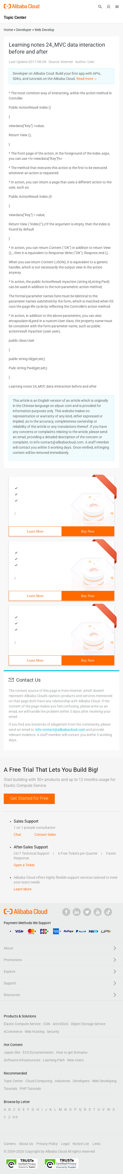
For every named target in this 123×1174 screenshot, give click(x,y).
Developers (81, 1081)
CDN (46, 1024)
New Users (75, 1060)
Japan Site (12, 1052)
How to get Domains (71, 1052)
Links (96, 1144)
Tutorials (10, 1089)
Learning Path (54, 1060)
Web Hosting (34, 1032)
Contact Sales (45, 835)
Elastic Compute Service (22, 1024)
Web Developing (104, 1081)
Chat (17, 835)
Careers (10, 1144)
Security (53, 1032)
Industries (62, 1081)
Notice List (81, 1144)
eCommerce (13, 1032)
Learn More (35, 531)
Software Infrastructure (22, 1060)
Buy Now (87, 531)
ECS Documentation (38, 1052)
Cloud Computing (38, 1081)
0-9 (15, 1117)
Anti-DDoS (60, 1024)
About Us (26, 1144)
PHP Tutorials (30, 1089)
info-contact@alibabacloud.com (60, 730)
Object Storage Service (88, 1024)
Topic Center (13, 1081)
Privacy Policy (47, 1144)
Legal (65, 1144)
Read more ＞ (86, 79)
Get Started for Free (29, 798)
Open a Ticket (24, 865)
